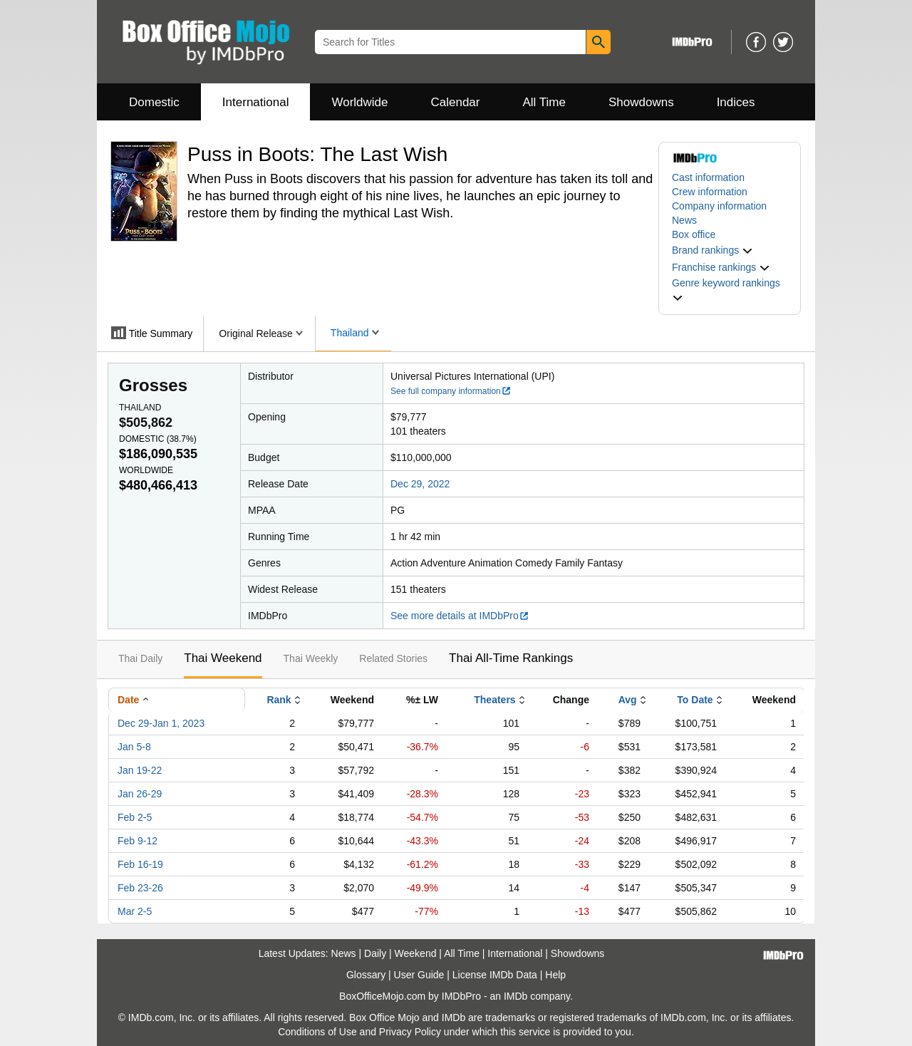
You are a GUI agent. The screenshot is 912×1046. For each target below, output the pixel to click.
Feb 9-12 (137, 840)
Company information (719, 206)
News (684, 220)
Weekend (416, 953)
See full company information (451, 391)
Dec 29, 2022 (420, 484)
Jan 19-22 (140, 770)
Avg (627, 699)
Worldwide (359, 102)
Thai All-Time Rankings (511, 658)
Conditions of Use (317, 1031)
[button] (712, 250)
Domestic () (158, 439)
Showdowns (641, 102)
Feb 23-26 (140, 888)
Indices (736, 102)
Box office (693, 234)
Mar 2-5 (135, 911)
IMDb (515, 996)
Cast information (708, 177)
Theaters (494, 699)
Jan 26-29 (140, 793)
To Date (694, 699)
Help (555, 974)
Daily (375, 953)
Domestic (154, 102)
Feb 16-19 (140, 864)
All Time (544, 102)
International (255, 102)
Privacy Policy (410, 1031)
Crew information (709, 191)
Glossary (365, 974)
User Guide (419, 974)
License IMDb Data (494, 974)
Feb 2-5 (135, 817)
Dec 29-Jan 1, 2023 (161, 723)
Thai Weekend (222, 658)
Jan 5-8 (134, 746)
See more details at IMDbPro (459, 615)
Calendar (455, 102)
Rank (278, 699)
